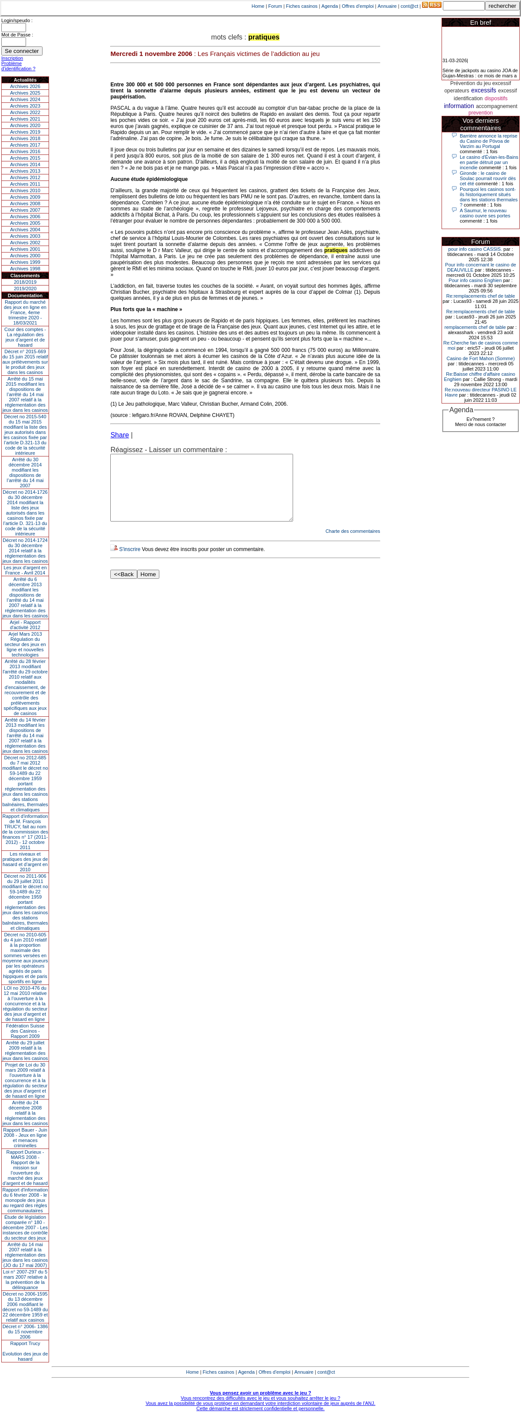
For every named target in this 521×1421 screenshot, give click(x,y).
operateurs (456, 91)
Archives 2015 (25, 158)
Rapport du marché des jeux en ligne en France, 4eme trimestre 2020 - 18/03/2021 (25, 312)
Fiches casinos (302, 6)
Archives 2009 (25, 197)
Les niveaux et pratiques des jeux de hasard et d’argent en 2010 (25, 861)
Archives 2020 (25, 125)
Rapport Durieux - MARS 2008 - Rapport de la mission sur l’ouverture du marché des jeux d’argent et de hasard (25, 1167)
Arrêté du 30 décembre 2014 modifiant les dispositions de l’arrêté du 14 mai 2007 (25, 472)
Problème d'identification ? (18, 66)
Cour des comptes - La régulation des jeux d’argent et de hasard (25, 337)
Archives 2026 (25, 86)
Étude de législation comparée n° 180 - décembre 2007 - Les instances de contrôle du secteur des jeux (25, 1227)
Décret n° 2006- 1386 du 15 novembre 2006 (25, 1331)
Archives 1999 (25, 262)
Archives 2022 (25, 112)
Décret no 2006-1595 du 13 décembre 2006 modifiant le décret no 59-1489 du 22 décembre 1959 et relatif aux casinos (25, 1307)
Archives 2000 (25, 255)
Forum (275, 6)
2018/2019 (25, 282)
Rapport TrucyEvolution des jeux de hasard (25, 1351)
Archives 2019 (25, 132)
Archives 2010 (25, 190)
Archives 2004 (25, 229)
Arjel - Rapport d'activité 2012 (25, 625)
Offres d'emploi (357, 6)
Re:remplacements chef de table (480, 296)
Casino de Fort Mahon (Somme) (480, 358)
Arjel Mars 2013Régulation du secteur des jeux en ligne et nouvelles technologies (25, 644)
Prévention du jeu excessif (480, 83)
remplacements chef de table (475, 327)
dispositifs (496, 98)
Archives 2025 (25, 92)
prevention (480, 113)
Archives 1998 (25, 268)
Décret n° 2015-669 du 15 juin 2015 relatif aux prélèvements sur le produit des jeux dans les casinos (25, 362)
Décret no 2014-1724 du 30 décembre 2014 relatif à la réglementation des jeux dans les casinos (25, 551)
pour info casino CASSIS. (475, 249)
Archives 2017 (25, 145)
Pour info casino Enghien (474, 280)
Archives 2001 (25, 249)
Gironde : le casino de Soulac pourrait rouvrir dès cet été (488, 178)
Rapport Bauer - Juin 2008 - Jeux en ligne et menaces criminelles (25, 1137)
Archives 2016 (25, 151)
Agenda (329, 6)
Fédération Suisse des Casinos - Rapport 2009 (25, 1031)
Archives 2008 (25, 203)
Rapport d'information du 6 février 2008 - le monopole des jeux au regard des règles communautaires (25, 1200)
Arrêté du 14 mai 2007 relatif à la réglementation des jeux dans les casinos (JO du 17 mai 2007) (25, 1255)
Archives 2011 (25, 184)
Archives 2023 (25, 105)
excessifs (483, 90)
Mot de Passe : (17, 34)
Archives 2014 (25, 164)
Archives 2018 (25, 138)
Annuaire (387, 6)
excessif (507, 91)
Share (119, 435)
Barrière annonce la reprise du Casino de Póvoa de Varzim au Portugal (489, 141)
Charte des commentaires (353, 544)
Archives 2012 (25, 177)
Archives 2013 (25, 171)
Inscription (12, 58)
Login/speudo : (17, 20)
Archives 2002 (25, 242)
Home (258, 6)
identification (468, 98)
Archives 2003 (25, 236)
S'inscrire (129, 562)
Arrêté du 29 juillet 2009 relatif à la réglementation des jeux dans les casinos (25, 1050)
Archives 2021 (25, 118)
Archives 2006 (25, 216)
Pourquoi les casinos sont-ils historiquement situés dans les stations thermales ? (489, 197)
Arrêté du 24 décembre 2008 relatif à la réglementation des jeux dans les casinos (25, 1113)
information (459, 105)
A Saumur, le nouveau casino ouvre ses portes (485, 213)
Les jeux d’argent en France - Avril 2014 (24, 570)
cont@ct (410, 6)
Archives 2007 (25, 210)
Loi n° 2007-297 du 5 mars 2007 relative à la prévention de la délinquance (25, 1279)
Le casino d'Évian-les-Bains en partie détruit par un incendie (489, 162)
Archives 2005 (25, 223)
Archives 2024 (25, 99)
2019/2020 (25, 288)
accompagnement (496, 106)
